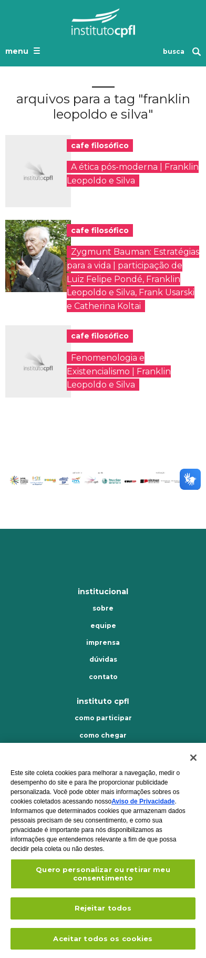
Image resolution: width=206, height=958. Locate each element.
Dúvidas (103, 659)
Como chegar (103, 735)
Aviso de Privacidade (142, 804)
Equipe (103, 626)
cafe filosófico (100, 145)
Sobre (103, 608)
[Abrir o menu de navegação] (24, 50)
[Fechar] (193, 760)
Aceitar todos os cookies (102, 941)
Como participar (103, 718)
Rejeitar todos (103, 911)
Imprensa (103, 642)
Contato (103, 677)
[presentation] (38, 171)
